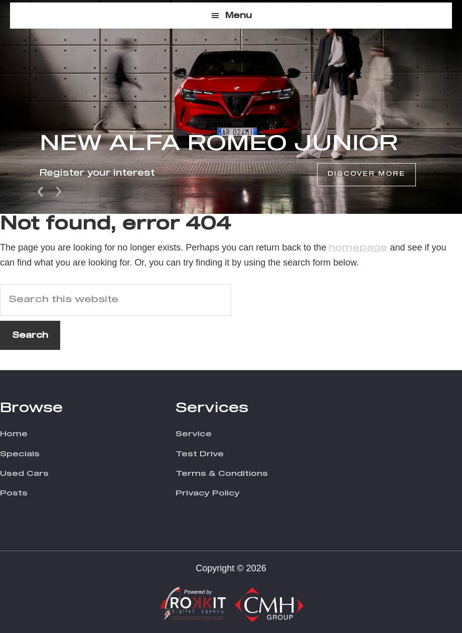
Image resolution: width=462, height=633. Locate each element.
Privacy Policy (208, 493)
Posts (14, 493)
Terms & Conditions (222, 473)
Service (194, 434)
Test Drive (200, 454)
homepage (358, 247)
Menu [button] (238, 16)
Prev (41, 191)
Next (59, 191)
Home (14, 434)
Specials (20, 454)
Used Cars (24, 473)
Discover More (366, 174)
